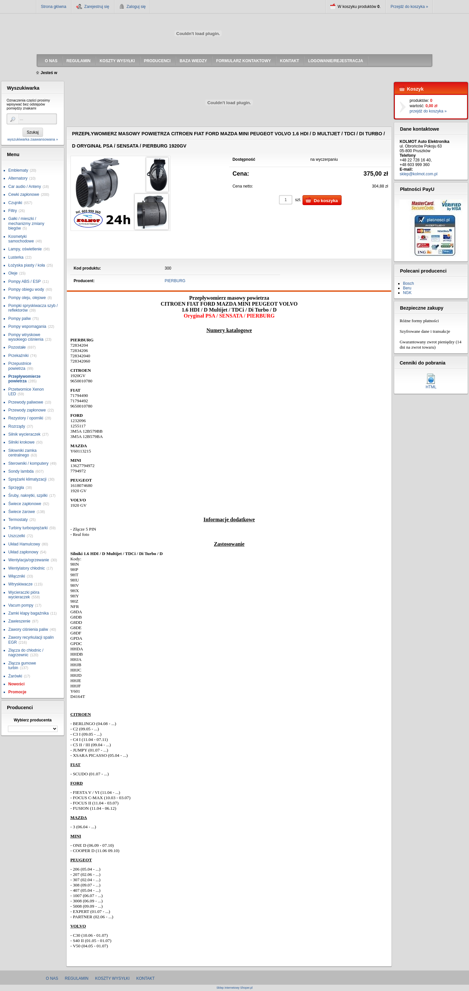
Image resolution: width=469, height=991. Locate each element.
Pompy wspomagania (27, 326)
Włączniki (16, 576)
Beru (407, 288)
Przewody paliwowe (25, 402)
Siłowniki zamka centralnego (22, 452)
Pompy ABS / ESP (24, 281)
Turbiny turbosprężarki (28, 528)
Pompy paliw (19, 318)
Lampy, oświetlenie (25, 249)
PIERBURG (175, 281)
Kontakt (145, 978)
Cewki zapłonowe (23, 194)
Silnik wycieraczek (24, 434)
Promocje (17, 692)
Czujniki (15, 202)
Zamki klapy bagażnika (28, 613)
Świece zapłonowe (24, 503)
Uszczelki (16, 536)
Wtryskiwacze (20, 584)
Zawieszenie (19, 621)
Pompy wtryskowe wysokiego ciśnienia (25, 337)
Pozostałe (17, 347)
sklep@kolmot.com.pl (418, 174)
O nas (52, 978)
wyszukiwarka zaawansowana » (32, 139)
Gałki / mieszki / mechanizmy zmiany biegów (26, 223)
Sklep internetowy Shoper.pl (234, 987)
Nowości (16, 684)
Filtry (12, 210)
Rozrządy (16, 426)
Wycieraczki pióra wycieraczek (23, 594)
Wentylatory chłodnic (26, 568)
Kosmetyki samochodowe (21, 238)
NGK (407, 292)
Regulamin (76, 978)
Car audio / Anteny (24, 186)
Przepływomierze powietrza (24, 378)
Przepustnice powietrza (19, 365)
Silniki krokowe (21, 442)
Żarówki (15, 676)
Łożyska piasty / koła (26, 265)
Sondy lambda (21, 471)
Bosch (408, 283)
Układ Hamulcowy (24, 544)
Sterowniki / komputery (28, 463)
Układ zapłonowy (23, 552)
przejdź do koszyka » (427, 111)
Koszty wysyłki (112, 978)
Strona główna (54, 6)
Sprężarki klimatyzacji (27, 479)
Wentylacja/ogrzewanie (28, 560)
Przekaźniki (18, 355)
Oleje (13, 273)
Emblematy (18, 170)
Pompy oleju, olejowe (27, 297)
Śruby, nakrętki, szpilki (27, 495)
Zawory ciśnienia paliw (28, 629)
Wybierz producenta (32, 720)
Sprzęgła (16, 487)
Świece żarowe (21, 511)
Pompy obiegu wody (26, 289)
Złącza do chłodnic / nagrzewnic (25, 652)
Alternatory (17, 178)
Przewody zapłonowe (27, 410)
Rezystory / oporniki (25, 418)
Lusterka (15, 257)
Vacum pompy (20, 605)
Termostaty (18, 519)
